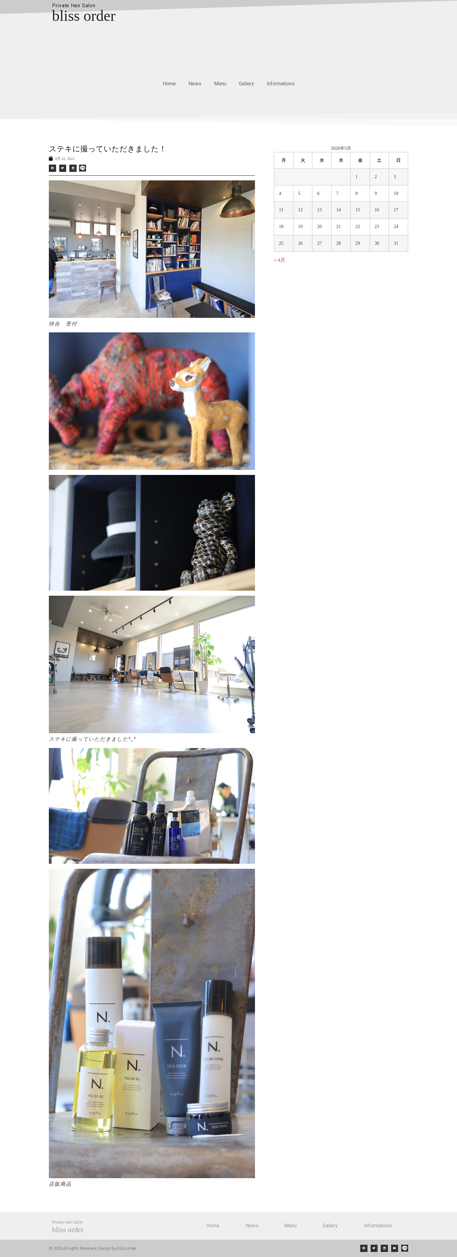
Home (169, 87)
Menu (220, 87)
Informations (281, 87)
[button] (52, 168)
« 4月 (279, 260)
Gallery (246, 87)
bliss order (83, 15)
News (194, 87)
